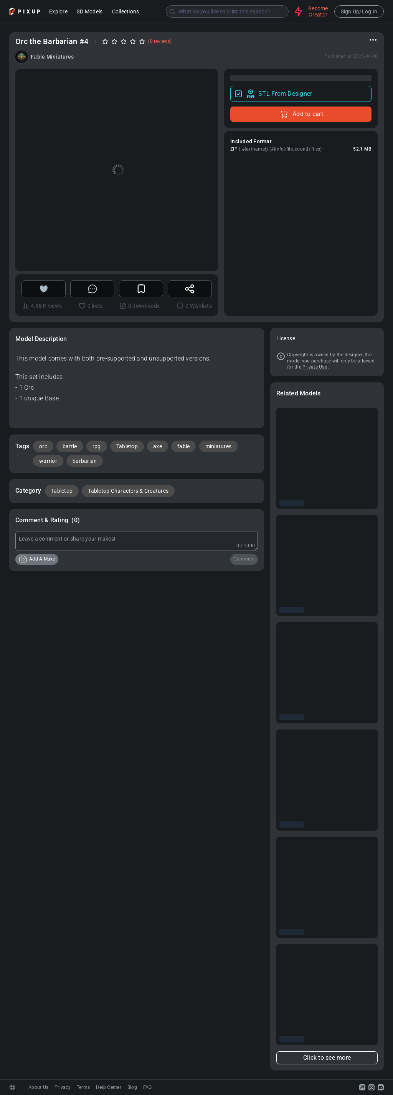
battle (70, 446)
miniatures (218, 446)
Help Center (108, 1087)
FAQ (147, 1087)
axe (157, 446)
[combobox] (218, 11)
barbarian (85, 461)
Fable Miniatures (52, 57)
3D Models (89, 12)
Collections (125, 12)
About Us (38, 1087)
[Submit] (172, 11)
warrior (48, 461)
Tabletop (127, 446)
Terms (83, 1087)
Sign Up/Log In (359, 11)
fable (183, 446)
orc (43, 446)
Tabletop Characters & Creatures (128, 491)
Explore (58, 12)
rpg (96, 446)
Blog (132, 1087)
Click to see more (327, 1057)
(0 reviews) (160, 41)
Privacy (62, 1087)
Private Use (314, 367)
